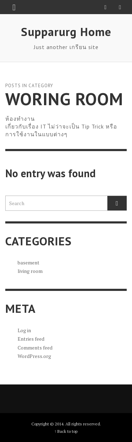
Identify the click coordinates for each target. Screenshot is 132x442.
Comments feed (35, 347)
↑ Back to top (66, 431)
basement (28, 262)
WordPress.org (34, 356)
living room (30, 271)
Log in (24, 330)
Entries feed (31, 338)
